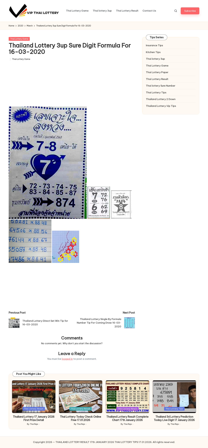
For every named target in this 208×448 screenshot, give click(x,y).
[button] (190, 10)
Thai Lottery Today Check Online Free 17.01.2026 (80, 418)
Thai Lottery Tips (156, 92)
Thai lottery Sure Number (160, 85)
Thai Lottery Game (19, 39)
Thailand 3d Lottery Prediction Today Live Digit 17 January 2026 (174, 418)
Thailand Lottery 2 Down (160, 99)
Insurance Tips (154, 45)
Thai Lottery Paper (157, 72)
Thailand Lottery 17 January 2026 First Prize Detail (33, 418)
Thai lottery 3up (155, 58)
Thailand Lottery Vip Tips (161, 106)
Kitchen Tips (153, 52)
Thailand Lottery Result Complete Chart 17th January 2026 (127, 418)
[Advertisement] (71, 85)
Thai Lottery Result (157, 79)
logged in (67, 358)
